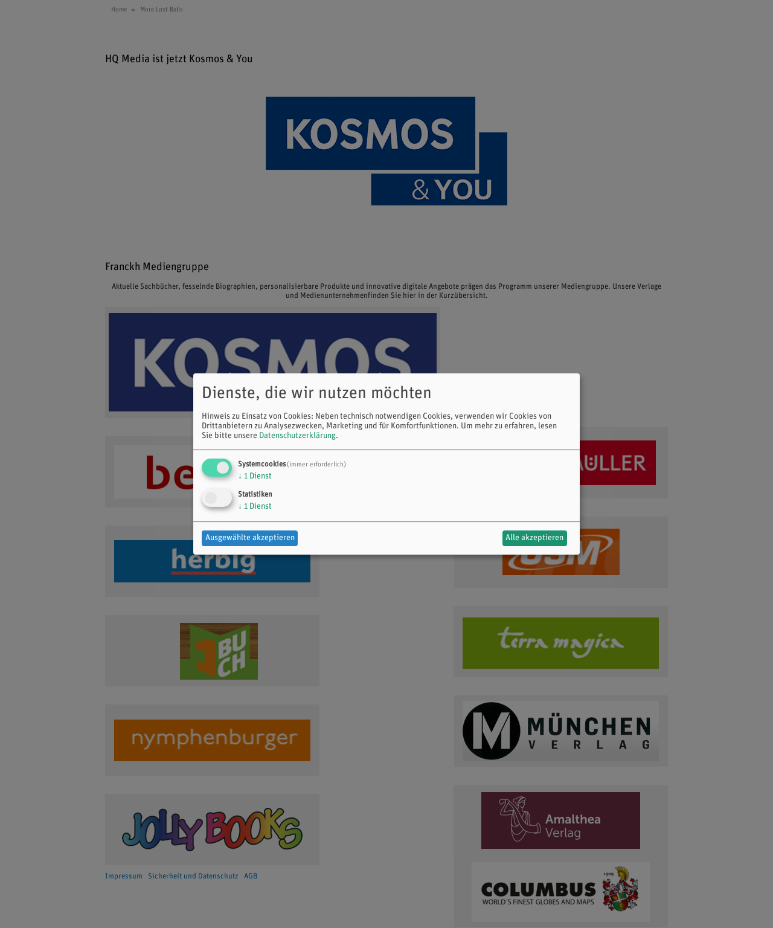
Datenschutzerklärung (297, 435)
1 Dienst (255, 476)
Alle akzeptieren (534, 538)
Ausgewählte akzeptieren (250, 538)
